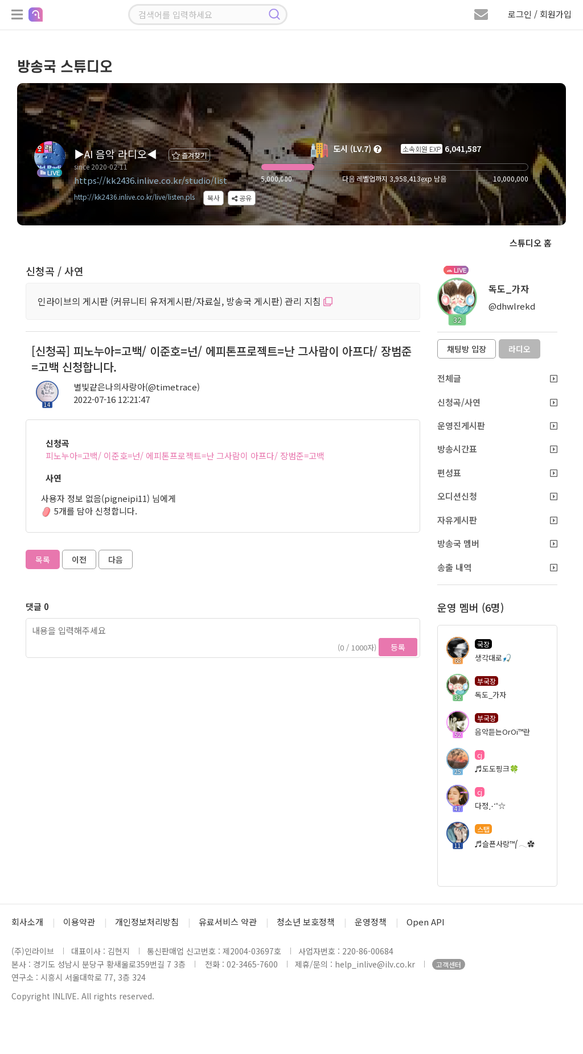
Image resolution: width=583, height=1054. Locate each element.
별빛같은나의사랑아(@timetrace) (136, 387)
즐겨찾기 (189, 155)
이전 (79, 559)
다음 (115, 559)
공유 (242, 198)
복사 (213, 198)
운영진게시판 (497, 425)
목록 (42, 559)
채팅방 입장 (466, 349)
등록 (398, 647)
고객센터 (448, 964)
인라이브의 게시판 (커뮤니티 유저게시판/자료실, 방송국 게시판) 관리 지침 (185, 301)
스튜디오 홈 (531, 243)
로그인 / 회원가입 (540, 14)
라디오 (519, 349)
